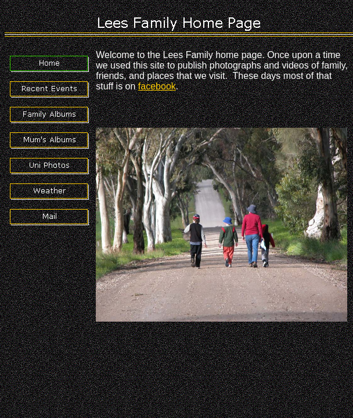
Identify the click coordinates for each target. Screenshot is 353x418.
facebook (157, 86)
